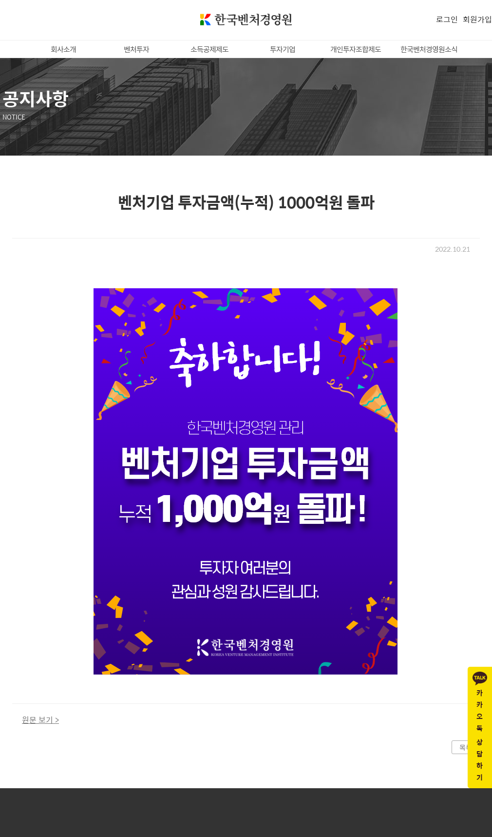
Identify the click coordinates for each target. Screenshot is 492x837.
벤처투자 (136, 49)
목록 (465, 747)
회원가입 (477, 19)
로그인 (447, 19)
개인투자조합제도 (355, 49)
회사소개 (63, 49)
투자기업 (282, 49)
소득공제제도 (209, 49)
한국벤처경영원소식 (428, 49)
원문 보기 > (40, 720)
